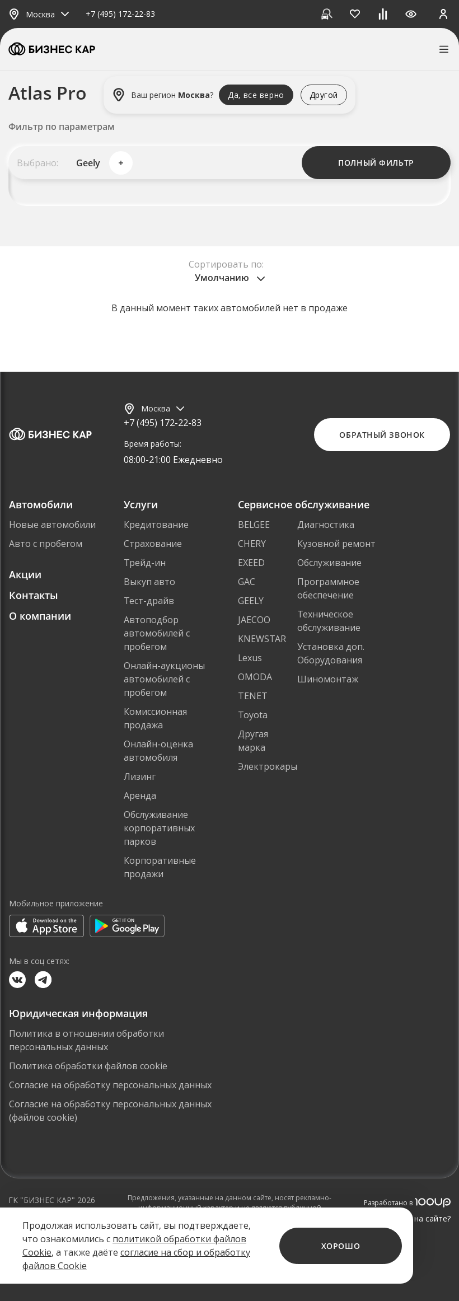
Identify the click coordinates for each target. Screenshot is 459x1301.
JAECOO (254, 620)
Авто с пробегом (45, 543)
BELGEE (254, 524)
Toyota (253, 715)
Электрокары (267, 766)
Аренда (140, 795)
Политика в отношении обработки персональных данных (86, 1040)
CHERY (252, 543)
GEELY (251, 601)
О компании (40, 616)
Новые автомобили (52, 524)
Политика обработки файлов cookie (88, 1066)
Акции (25, 574)
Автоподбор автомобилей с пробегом (157, 633)
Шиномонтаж (327, 679)
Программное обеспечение (328, 588)
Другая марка (253, 741)
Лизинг (140, 776)
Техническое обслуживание (328, 621)
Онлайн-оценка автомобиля (158, 751)
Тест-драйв (149, 601)
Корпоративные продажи (160, 867)
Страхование (153, 543)
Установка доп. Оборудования (330, 653)
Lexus (250, 658)
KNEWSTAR (262, 639)
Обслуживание (329, 562)
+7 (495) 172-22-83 (120, 14)
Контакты (33, 595)
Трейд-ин (145, 562)
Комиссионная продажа (155, 718)
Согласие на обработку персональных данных (110, 1085)
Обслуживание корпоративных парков (159, 828)
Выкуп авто (149, 581)
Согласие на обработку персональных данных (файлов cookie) (110, 1111)
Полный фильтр (376, 162)
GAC (246, 581)
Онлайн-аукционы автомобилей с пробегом (164, 679)
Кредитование (156, 524)
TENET (253, 696)
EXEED (251, 562)
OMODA (255, 677)
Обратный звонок (381, 434)
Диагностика (325, 524)
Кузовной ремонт (336, 543)
